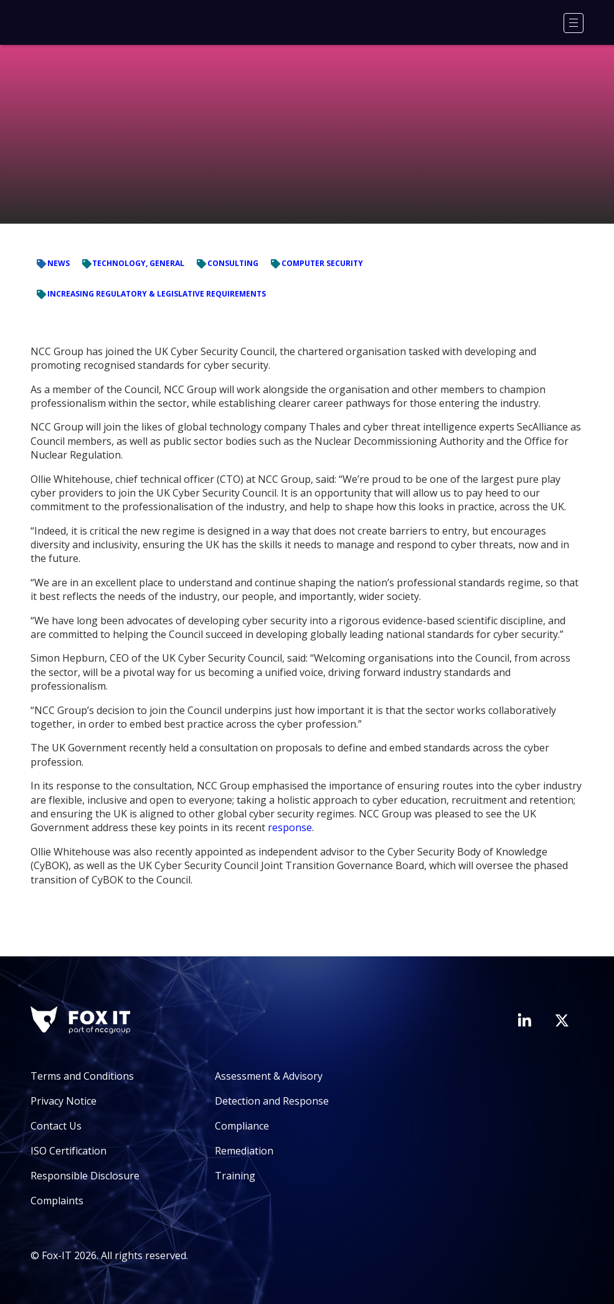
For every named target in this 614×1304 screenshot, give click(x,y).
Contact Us (56, 1126)
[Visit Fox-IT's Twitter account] (562, 1020)
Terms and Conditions (82, 1076)
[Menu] (573, 23)
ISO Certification (68, 1151)
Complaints (57, 1200)
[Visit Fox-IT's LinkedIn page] (524, 1020)
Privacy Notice (64, 1101)
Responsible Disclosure (85, 1176)
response (290, 827)
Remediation (244, 1151)
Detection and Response (272, 1101)
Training (235, 1176)
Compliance (242, 1126)
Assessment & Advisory (269, 1076)
